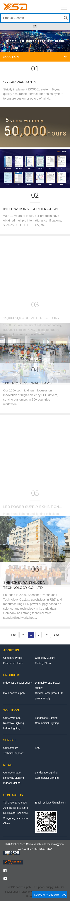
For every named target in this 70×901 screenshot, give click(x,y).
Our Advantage (12, 717)
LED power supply (43, 887)
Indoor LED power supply (18, 682)
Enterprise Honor (13, 663)
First (13, 634)
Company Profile (13, 657)
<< (23, 634)
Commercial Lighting (47, 723)
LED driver (28, 891)
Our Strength (10, 747)
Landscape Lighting (46, 717)
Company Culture (45, 657)
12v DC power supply (18, 887)
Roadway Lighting (13, 723)
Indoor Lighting (12, 728)
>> (46, 634)
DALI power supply (14, 693)
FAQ (37, 747)
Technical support (13, 753)
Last (56, 634)
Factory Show (43, 663)
